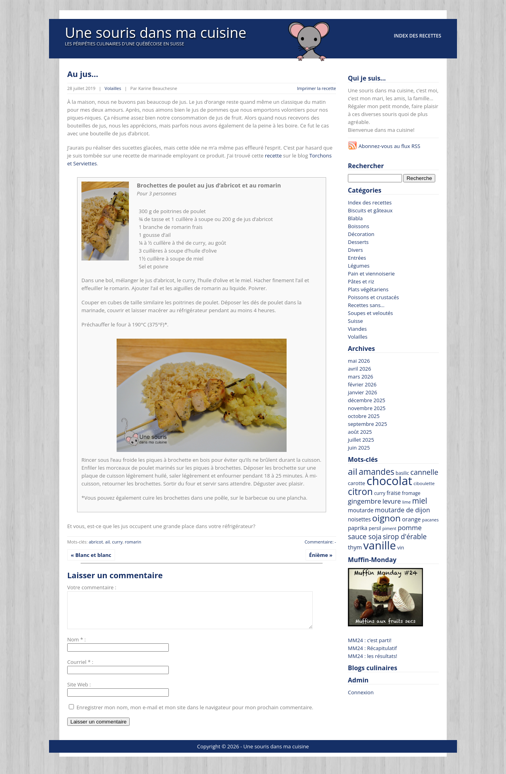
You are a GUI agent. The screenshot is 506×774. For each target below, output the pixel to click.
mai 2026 (359, 360)
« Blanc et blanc (91, 554)
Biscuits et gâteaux (370, 210)
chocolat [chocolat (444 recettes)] (389, 481)
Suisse (355, 320)
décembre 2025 (366, 400)
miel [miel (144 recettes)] (419, 501)
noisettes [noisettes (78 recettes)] (359, 519)
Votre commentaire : (91, 587)
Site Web (77, 691)
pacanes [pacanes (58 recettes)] (430, 520)
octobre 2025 (364, 416)
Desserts (358, 242)
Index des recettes (417, 35)
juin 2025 (359, 447)
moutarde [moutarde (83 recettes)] (361, 510)
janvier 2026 (362, 392)
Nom (73, 646)
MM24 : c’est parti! (369, 640)
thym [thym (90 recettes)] (355, 547)
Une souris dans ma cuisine (155, 32)
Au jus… (82, 74)
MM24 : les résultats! (372, 656)
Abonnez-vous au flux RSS (389, 146)
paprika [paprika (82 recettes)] (357, 528)
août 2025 (360, 431)
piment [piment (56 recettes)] (389, 528)
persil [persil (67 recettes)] (375, 528)
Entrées (357, 257)
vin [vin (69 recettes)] (400, 547)
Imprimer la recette (316, 88)
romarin (133, 542)
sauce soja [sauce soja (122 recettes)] (364, 536)
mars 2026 (360, 376)
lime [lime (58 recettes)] (406, 502)
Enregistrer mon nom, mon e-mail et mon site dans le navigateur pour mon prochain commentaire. (194, 714)
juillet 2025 (361, 439)
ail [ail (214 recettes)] (352, 471)
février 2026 (362, 384)
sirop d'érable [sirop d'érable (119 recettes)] (405, 536)
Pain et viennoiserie (371, 273)
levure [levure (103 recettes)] (391, 501)
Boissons (358, 226)
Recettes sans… (366, 305)
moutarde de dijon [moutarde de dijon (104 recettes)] (402, 510)
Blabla (355, 218)
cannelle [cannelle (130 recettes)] (424, 472)
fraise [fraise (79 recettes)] (393, 493)
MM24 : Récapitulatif (372, 648)
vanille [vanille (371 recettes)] (379, 545)
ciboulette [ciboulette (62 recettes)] (423, 483)
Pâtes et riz (361, 281)
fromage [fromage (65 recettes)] (411, 493)
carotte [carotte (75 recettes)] (356, 483)
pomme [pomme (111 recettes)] (410, 527)
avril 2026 (359, 368)
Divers (355, 249)
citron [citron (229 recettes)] (360, 491)
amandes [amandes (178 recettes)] (376, 471)
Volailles (113, 88)
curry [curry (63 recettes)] (379, 493)
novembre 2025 (366, 408)
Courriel (76, 669)
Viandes (357, 328)
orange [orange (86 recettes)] (411, 519)
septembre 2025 (367, 423)
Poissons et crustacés (373, 297)
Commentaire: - (320, 542)
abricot (96, 542)
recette (273, 155)
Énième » (320, 554)
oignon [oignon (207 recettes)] (386, 518)
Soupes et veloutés (370, 313)
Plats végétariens (368, 289)
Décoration (361, 234)
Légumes (359, 265)
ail (107, 542)
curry (117, 542)
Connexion (361, 692)
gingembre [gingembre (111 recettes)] (364, 501)
